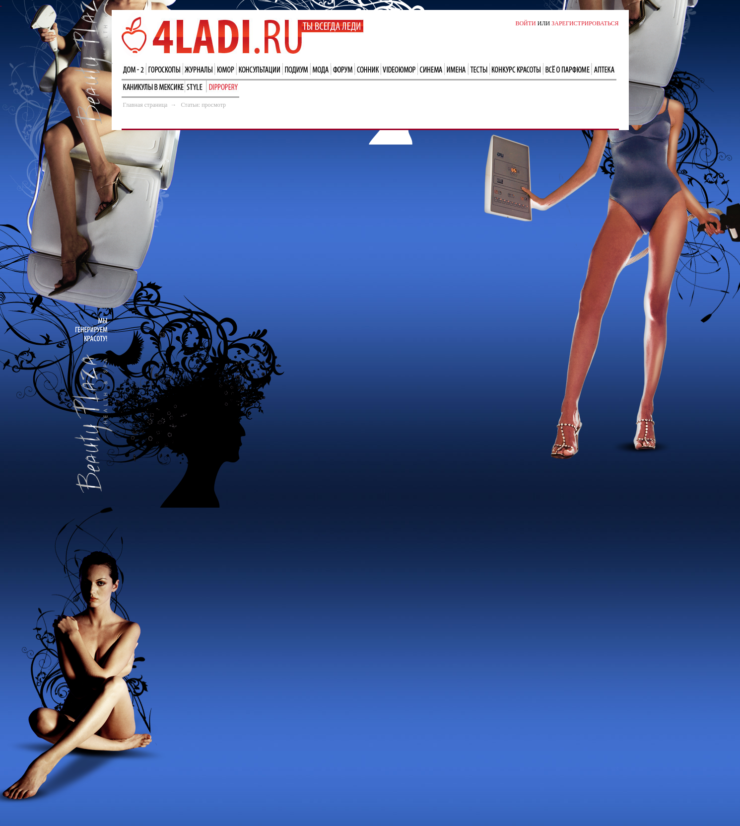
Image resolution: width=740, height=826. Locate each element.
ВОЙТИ (525, 23)
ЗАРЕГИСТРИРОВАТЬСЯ (584, 23)
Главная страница (145, 104)
